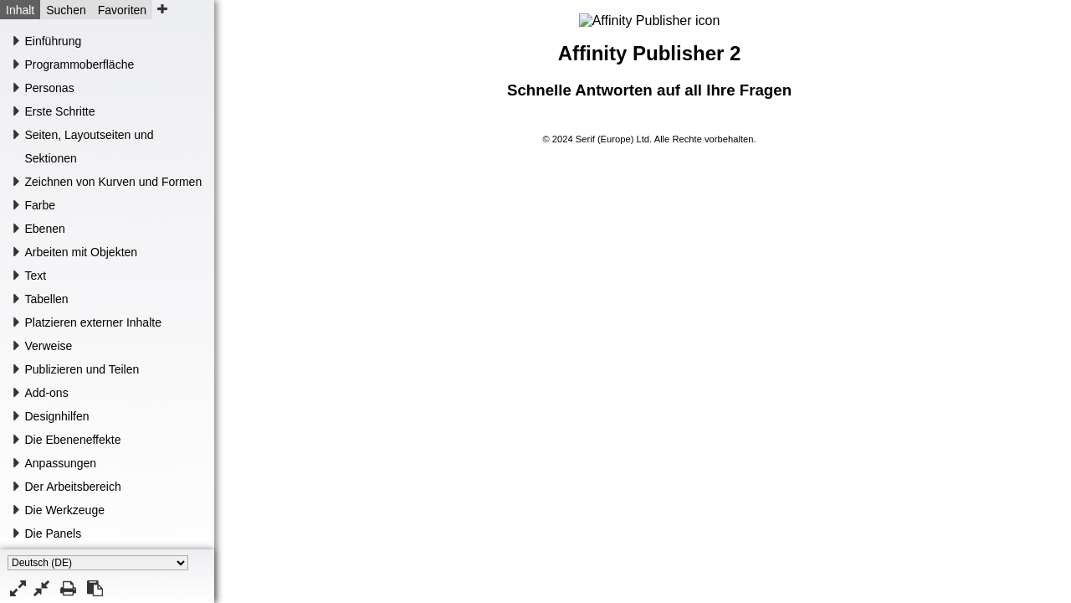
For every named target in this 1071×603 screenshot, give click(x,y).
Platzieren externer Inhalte (93, 322)
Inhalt (20, 10)
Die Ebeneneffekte (73, 439)
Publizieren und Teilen (82, 369)
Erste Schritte (60, 111)
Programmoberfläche (80, 64)
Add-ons (47, 392)
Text (36, 275)
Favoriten (122, 10)
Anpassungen (61, 463)
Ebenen (45, 228)
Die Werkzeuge (65, 510)
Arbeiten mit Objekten (81, 252)
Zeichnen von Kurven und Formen (113, 181)
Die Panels (53, 533)
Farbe (40, 205)
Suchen (65, 10)
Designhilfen (57, 416)
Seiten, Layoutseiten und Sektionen (89, 146)
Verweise (49, 346)
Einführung (53, 41)
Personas (49, 88)
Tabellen (47, 299)
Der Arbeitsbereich (73, 486)
